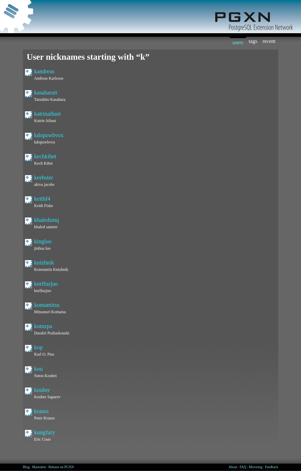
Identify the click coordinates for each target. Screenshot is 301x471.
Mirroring (255, 467)
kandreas (44, 71)
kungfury (44, 432)
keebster (43, 177)
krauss (41, 411)
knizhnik (44, 262)
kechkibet (45, 156)
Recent (268, 41)
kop (38, 347)
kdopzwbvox (49, 135)
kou (38, 369)
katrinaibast (47, 114)
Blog (26, 467)
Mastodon (39, 467)
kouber (42, 390)
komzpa (43, 326)
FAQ (243, 467)
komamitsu (47, 305)
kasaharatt (45, 92)
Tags (253, 41)
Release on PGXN (61, 467)
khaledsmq (46, 220)
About (232, 467)
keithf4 (42, 199)
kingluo (43, 241)
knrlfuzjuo (46, 284)
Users (237, 42)
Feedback (271, 467)
